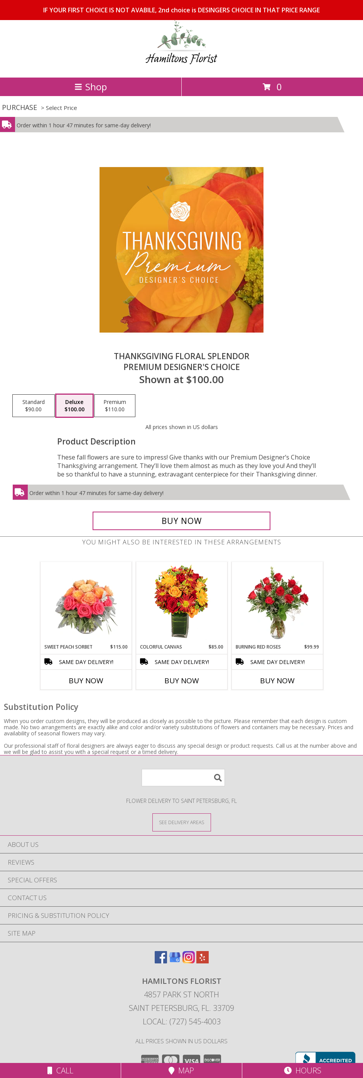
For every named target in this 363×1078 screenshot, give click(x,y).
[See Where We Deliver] (181, 822)
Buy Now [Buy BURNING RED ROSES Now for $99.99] (277, 681)
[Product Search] (183, 777)
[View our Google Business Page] (175, 960)
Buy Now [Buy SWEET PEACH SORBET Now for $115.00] (86, 681)
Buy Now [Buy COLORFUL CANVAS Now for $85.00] (181, 681)
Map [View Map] (181, 1070)
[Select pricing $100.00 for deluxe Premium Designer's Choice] (74, 406)
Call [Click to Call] (60, 1070)
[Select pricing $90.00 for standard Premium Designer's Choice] (33, 406)
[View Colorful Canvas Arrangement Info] (181, 603)
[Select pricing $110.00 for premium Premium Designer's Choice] (115, 406)
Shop (90, 86)
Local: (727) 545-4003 (182, 1021)
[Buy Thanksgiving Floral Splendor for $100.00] (181, 521)
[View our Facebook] (161, 960)
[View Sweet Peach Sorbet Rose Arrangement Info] (86, 603)
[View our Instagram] (188, 960)
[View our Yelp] (202, 960)
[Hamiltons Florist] (181, 66)
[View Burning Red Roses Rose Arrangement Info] (277, 603)
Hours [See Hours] (302, 1070)
